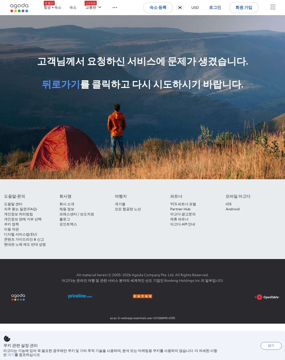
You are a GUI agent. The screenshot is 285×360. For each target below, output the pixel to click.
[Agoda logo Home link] (19, 7)
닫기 (271, 345)
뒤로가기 (61, 84)
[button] (111, 7)
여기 (11, 355)
